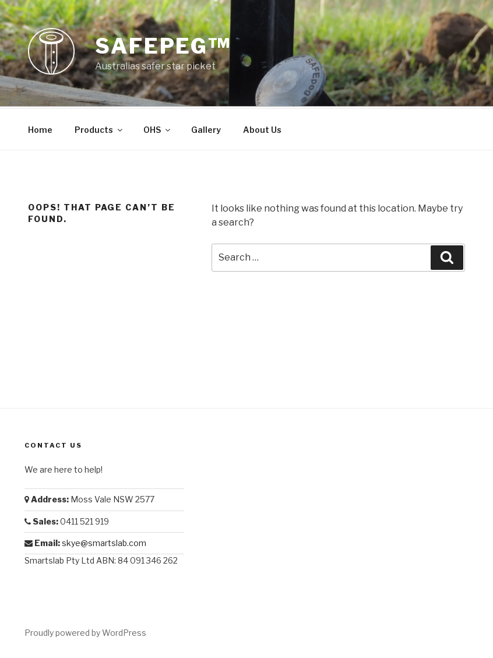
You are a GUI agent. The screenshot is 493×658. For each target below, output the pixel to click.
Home (40, 128)
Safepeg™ (163, 46)
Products (99, 128)
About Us (262, 128)
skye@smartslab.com (104, 541)
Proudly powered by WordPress (85, 631)
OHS (157, 128)
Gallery (206, 128)
